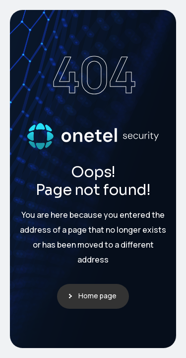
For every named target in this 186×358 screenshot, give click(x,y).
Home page (97, 295)
